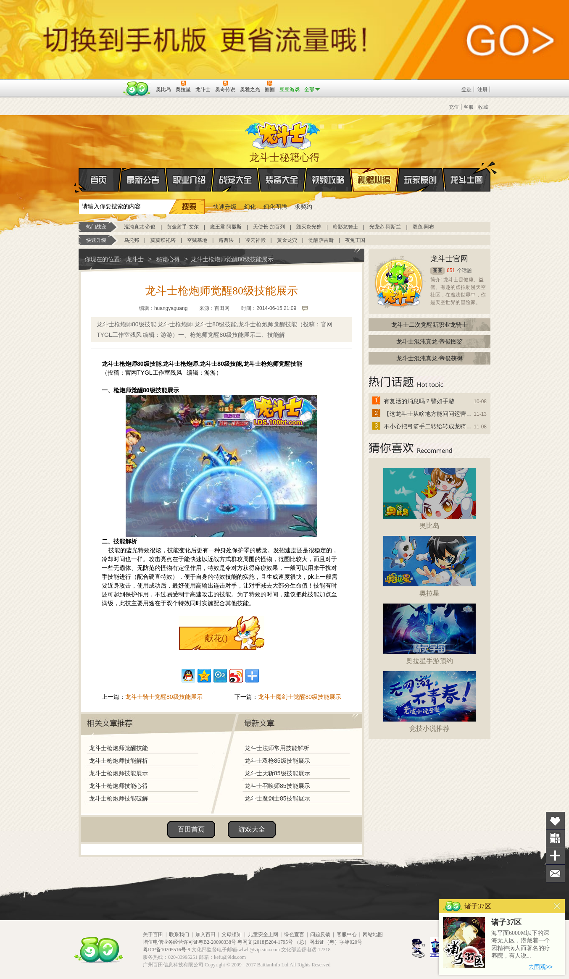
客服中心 (347, 934)
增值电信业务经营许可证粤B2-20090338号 (189, 942)
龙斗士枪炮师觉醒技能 (118, 748)
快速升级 (225, 206)
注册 (482, 89)
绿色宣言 (294, 934)
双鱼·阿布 (423, 227)
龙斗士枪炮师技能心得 (118, 785)
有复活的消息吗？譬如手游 (419, 401)
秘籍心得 (374, 180)
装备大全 (282, 180)
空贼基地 (197, 240)
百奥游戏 (100, 83)
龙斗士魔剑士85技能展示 (277, 798)
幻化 (250, 206)
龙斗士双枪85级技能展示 (277, 760)
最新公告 (143, 180)
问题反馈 (320, 934)
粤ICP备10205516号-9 (166, 950)
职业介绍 (189, 180)
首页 (79, 180)
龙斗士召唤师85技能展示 (277, 785)
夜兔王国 (355, 240)
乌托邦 (131, 240)
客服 (469, 107)
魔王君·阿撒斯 (226, 227)
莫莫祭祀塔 (163, 240)
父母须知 (231, 934)
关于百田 (153, 934)
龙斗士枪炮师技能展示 (118, 773)
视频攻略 (328, 180)
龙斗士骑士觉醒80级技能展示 (164, 696)
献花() (216, 638)
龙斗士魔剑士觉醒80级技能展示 (299, 696)
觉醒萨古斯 (321, 240)
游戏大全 (251, 829)
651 (451, 270)
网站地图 (373, 934)
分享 (555, 855)
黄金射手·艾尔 (182, 227)
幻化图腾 (275, 206)
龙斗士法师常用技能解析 (277, 748)
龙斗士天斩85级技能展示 (277, 773)
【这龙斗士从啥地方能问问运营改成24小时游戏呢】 (428, 413)
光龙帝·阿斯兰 (385, 227)
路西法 (226, 240)
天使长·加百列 (268, 227)
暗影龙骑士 (345, 227)
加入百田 (205, 934)
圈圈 (437, 271)
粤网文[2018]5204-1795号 (265, 942)
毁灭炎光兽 (308, 227)
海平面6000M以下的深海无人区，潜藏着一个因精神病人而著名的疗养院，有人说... (520, 944)
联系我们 (179, 934)
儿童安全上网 (263, 934)
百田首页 (191, 829)
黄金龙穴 (287, 240)
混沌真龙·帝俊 (139, 227)
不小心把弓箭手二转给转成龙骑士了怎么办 (428, 426)
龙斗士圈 (466, 172)
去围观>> (540, 966)
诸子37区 (506, 922)
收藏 (483, 107)
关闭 (557, 906)
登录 (466, 89)
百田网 (137, 88)
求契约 (303, 206)
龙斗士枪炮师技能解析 (118, 760)
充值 (454, 107)
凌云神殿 (255, 240)
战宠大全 (236, 180)
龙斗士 (283, 133)
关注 (555, 838)
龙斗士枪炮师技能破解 (118, 798)
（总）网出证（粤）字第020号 (328, 942)
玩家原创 (421, 180)
